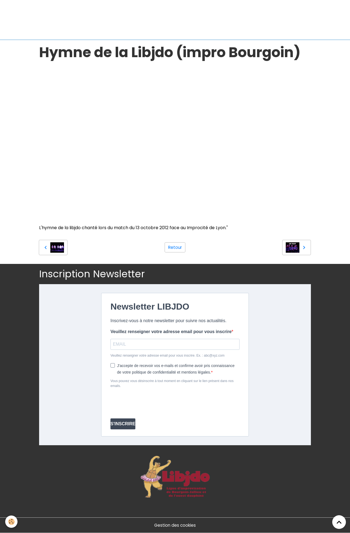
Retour (175, 247)
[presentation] (152, 403)
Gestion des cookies (175, 525)
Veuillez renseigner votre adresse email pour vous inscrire (171, 331)
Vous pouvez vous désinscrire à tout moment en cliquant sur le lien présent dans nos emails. (172, 383)
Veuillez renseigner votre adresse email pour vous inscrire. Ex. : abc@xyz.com (167, 355)
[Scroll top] (339, 522)
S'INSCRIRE (122, 423)
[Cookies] (11, 521)
